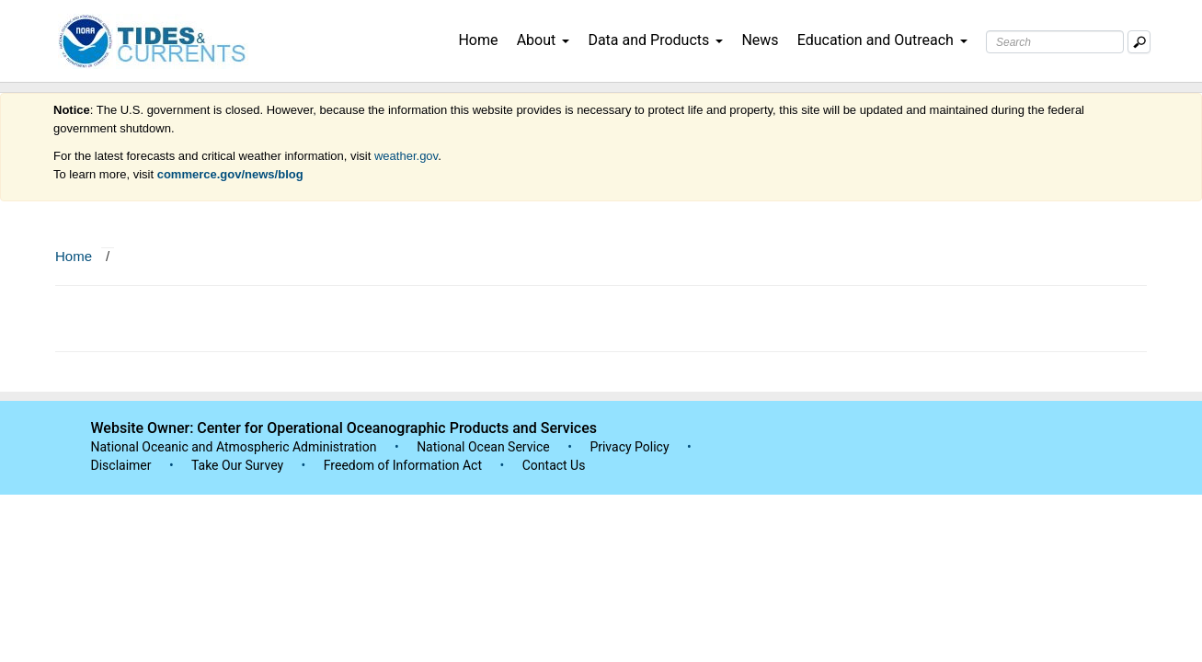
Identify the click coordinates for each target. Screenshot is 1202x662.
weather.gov (406, 156)
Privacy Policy (629, 446)
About (543, 40)
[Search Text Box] (1055, 41)
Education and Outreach (882, 40)
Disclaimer (121, 465)
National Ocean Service (483, 446)
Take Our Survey (239, 465)
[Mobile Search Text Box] (1139, 41)
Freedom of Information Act (403, 465)
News (759, 40)
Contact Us (554, 465)
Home (478, 40)
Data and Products (655, 40)
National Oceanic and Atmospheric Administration (234, 446)
